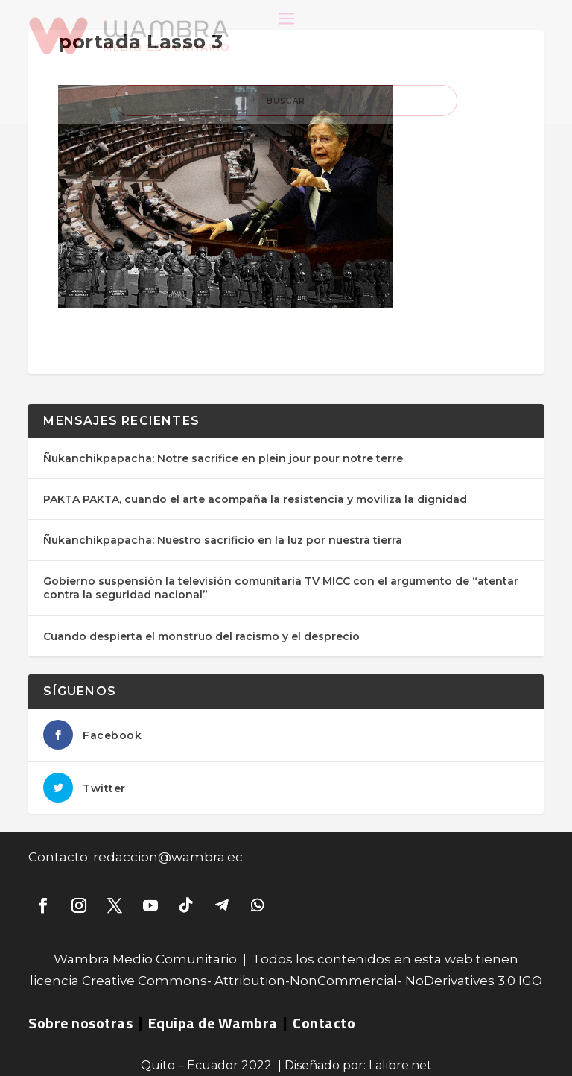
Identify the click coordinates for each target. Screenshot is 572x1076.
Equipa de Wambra (213, 1022)
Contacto (324, 1022)
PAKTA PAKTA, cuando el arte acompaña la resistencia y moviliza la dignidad (255, 499)
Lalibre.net (400, 1065)
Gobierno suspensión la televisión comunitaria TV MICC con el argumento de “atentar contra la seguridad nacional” (280, 588)
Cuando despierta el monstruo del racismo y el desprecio (201, 636)
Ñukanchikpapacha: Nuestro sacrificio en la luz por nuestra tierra (222, 540)
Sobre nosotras (80, 1022)
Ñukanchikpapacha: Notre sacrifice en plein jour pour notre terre (223, 458)
